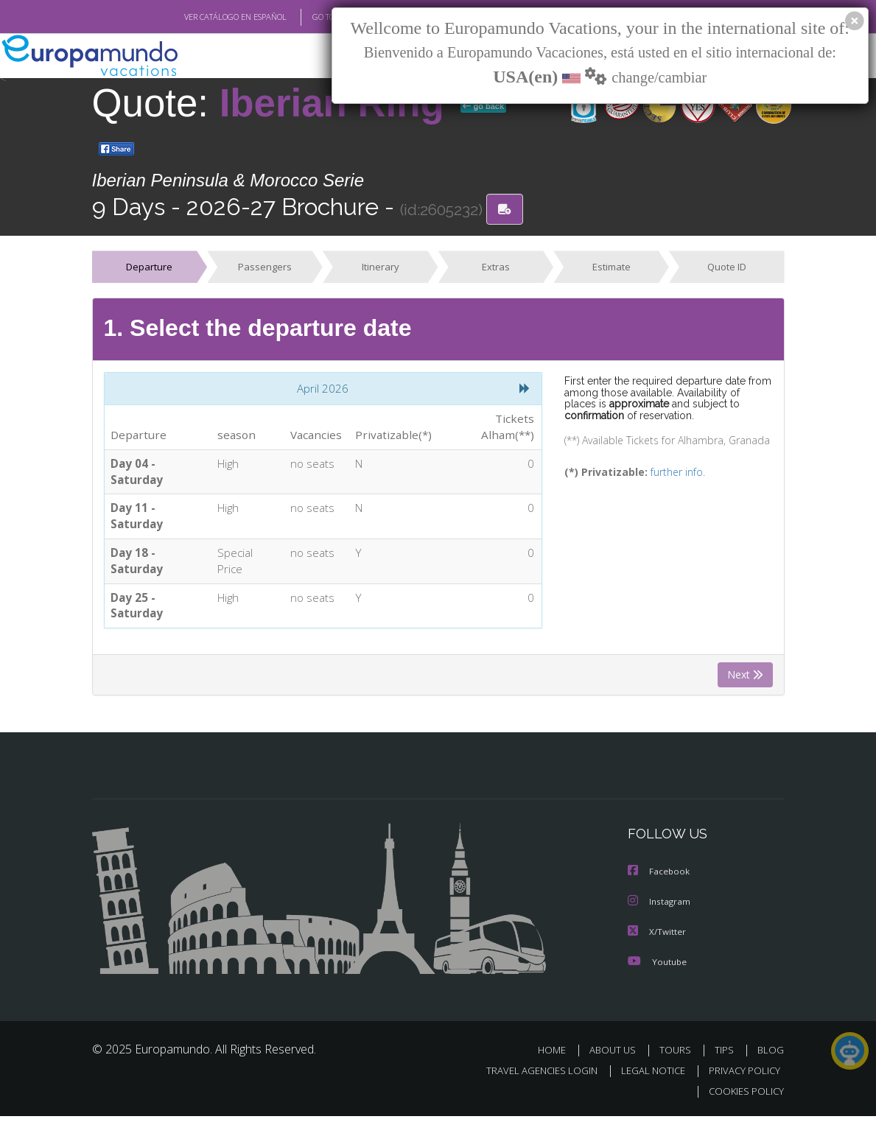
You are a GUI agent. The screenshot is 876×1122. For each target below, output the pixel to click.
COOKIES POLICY (744, 1097)
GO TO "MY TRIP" (318, 17)
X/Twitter (657, 938)
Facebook (659, 879)
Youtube (657, 967)
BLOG (770, 1056)
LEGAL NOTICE (646, 1076)
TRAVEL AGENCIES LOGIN (531, 1076)
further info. (668, 474)
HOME (558, 1056)
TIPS (726, 1056)
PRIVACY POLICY (740, 1076)
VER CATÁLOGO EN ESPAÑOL (200, 17)
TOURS (678, 1056)
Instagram (660, 908)
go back (483, 106)
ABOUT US (617, 1056)
